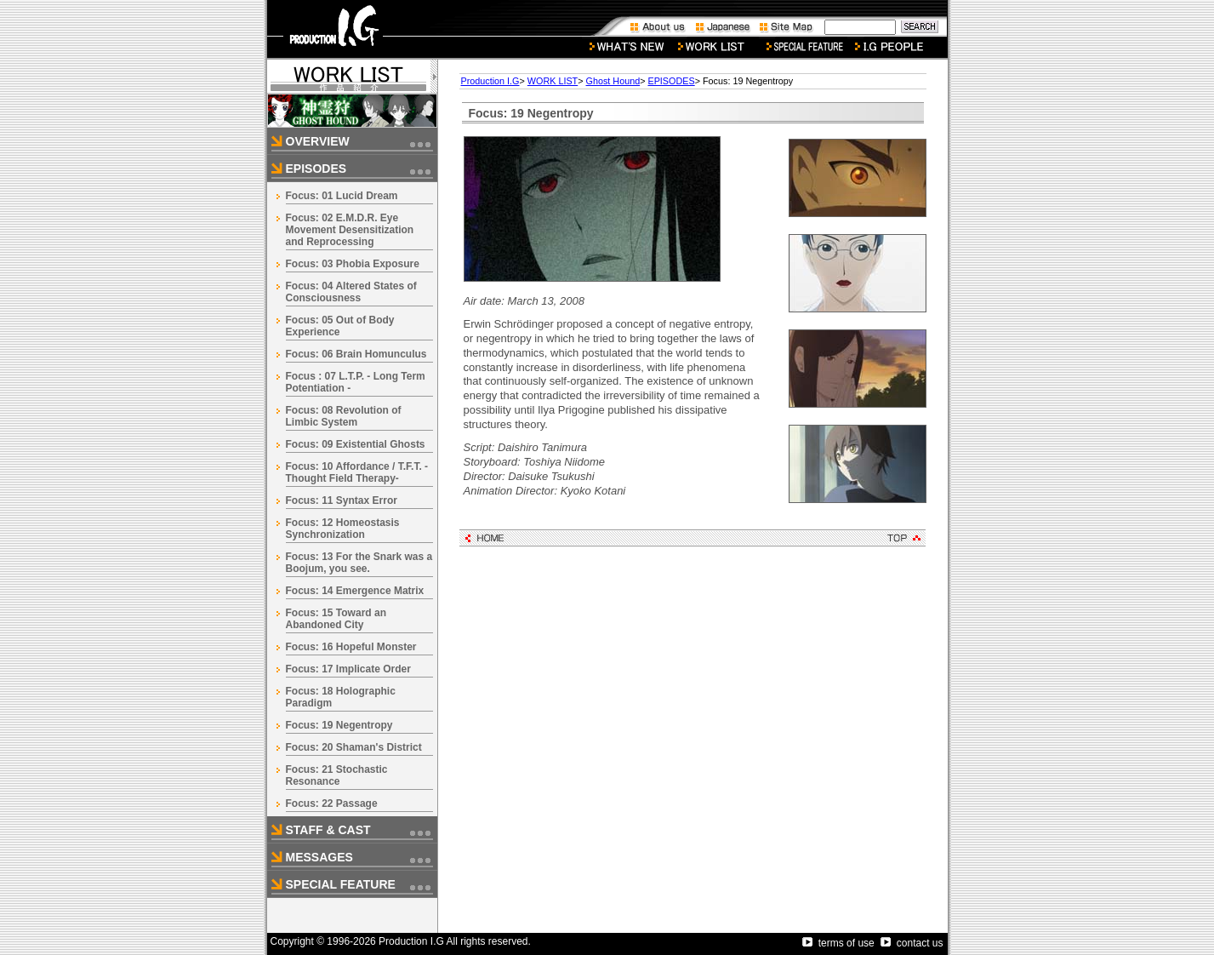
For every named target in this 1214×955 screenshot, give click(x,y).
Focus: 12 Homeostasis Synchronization (343, 528)
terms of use (838, 943)
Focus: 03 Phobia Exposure (352, 264)
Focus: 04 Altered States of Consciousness (351, 292)
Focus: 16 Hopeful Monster (351, 647)
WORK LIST (552, 81)
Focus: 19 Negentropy (339, 725)
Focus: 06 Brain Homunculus (356, 354)
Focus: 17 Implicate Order (348, 669)
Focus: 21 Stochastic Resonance (337, 775)
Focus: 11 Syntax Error (341, 500)
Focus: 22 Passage (332, 803)
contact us (912, 943)
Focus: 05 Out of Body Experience (340, 326)
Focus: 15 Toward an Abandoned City (336, 619)
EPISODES (670, 81)
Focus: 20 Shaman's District (354, 747)
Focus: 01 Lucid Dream (342, 196)
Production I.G (490, 81)
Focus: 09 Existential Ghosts (355, 444)
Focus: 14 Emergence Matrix (355, 591)
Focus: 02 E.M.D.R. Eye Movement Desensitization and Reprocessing (350, 230)
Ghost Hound (613, 81)
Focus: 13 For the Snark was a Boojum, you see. (359, 563)
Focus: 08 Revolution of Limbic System (344, 416)
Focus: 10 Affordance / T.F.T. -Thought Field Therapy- (357, 472)
